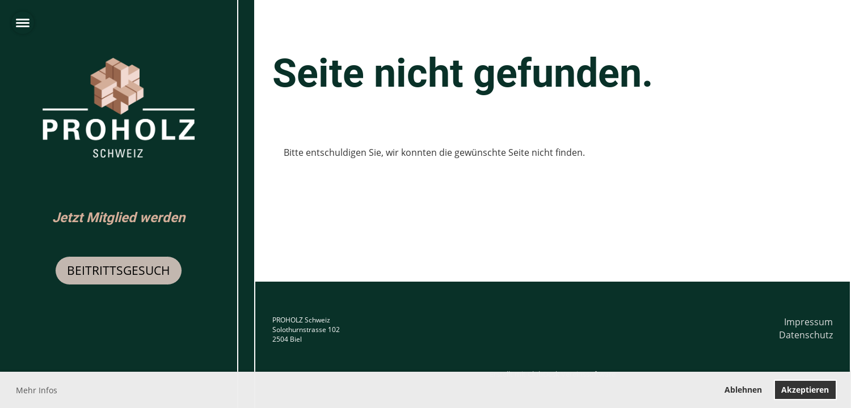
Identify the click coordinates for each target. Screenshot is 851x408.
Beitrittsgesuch (118, 270)
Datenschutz (806, 335)
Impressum (808, 322)
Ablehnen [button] (743, 389)
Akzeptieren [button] (805, 389)
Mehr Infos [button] (36, 390)
